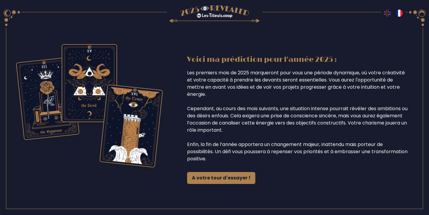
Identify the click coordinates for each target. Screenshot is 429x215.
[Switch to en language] (387, 13)
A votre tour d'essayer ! (221, 177)
